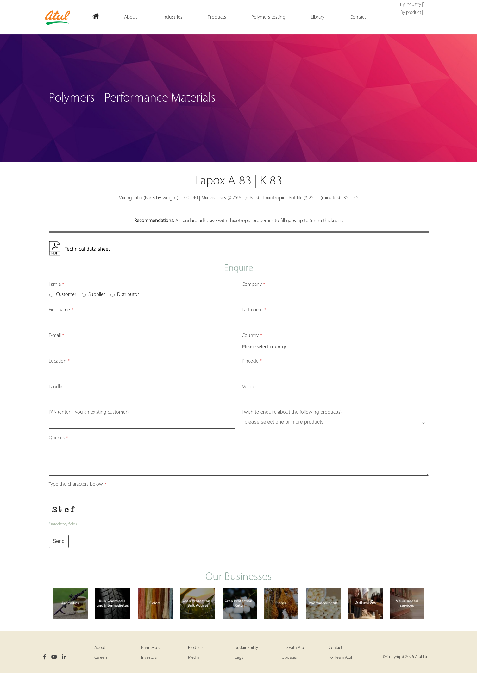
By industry (412, 5)
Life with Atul (293, 647)
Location (59, 361)
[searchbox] (336, 422)
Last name (254, 310)
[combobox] (335, 423)
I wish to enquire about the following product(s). (292, 412)
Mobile (249, 386)
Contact (335, 647)
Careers (100, 657)
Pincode (252, 361)
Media (193, 657)
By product (412, 13)
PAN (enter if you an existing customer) (89, 412)
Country (252, 335)
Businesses (150, 647)
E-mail (56, 335)
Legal (239, 657)
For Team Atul (340, 657)
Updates (289, 657)
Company (253, 284)
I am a (56, 284)
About (99, 647)
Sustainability (246, 647)
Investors (149, 657)
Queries (58, 437)
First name (61, 310)
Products (195, 647)
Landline (57, 386)
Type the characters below (77, 484)
